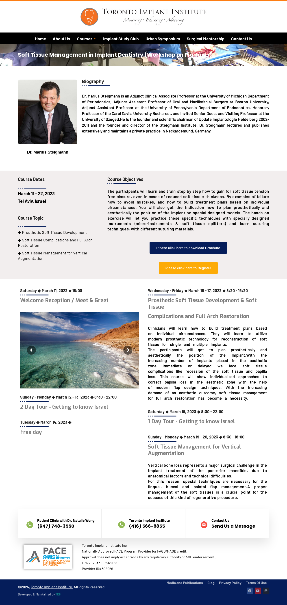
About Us (61, 38)
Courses (86, 39)
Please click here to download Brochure (188, 248)
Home (40, 38)
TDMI (58, 582)
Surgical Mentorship (205, 38)
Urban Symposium (163, 38)
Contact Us (241, 38)
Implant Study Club (121, 38)
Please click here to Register (188, 268)
